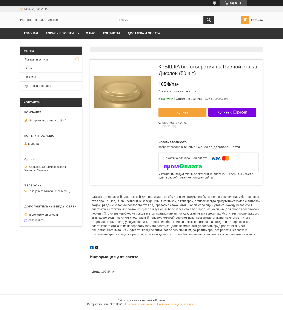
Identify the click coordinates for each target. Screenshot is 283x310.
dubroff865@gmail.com (43, 214)
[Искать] (208, 20)
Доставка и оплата (144, 33)
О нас (90, 33)
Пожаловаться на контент (139, 304)
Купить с (232, 112)
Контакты (111, 33)
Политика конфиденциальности (176, 304)
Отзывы (30, 77)
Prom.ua (160, 300)
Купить (183, 112)
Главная (31, 33)
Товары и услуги (60, 33)
